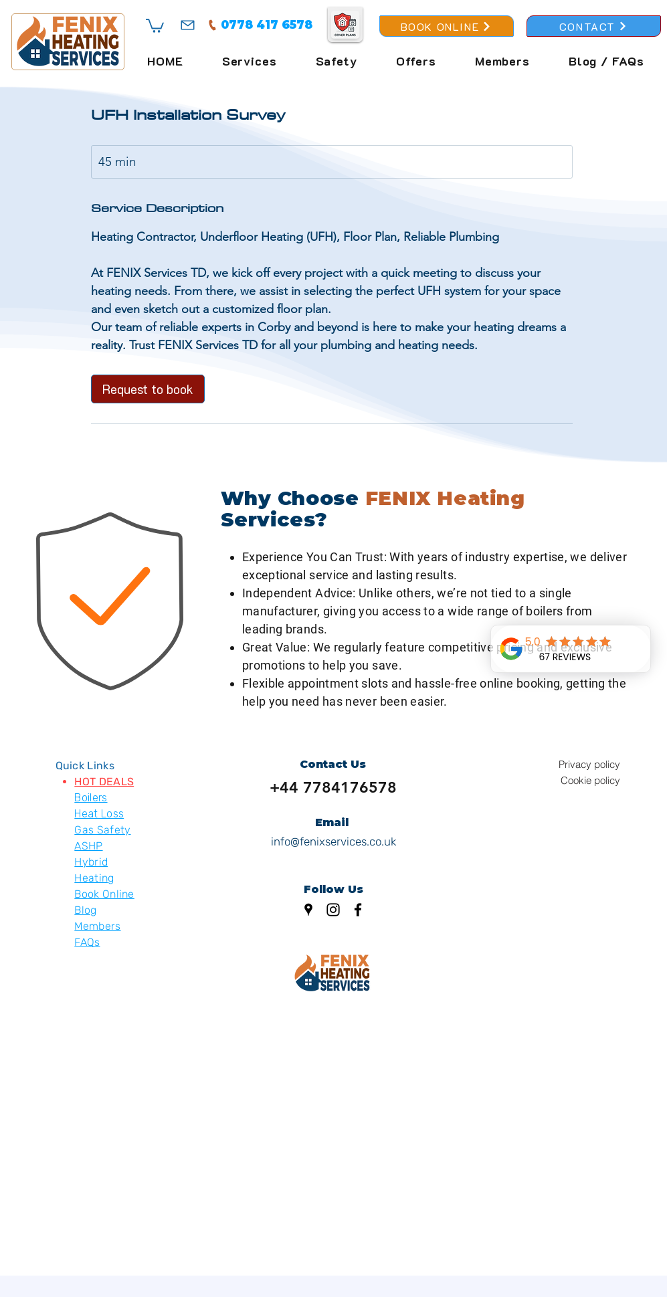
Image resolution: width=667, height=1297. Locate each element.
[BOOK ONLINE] (446, 26)
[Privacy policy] (572, 764)
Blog (85, 910)
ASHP (88, 845)
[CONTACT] (594, 26)
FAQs (87, 942)
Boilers (90, 797)
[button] (155, 25)
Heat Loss (99, 813)
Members (97, 926)
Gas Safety (102, 829)
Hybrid (91, 862)
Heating (94, 878)
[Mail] (188, 24)
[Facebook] (358, 909)
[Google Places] (308, 909)
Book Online (104, 894)
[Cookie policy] (572, 780)
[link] (148, 389)
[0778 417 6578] (259, 24)
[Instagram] (333, 909)
